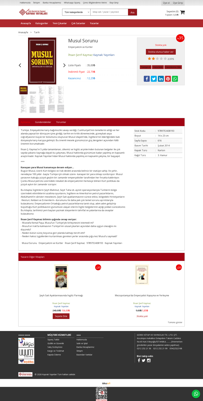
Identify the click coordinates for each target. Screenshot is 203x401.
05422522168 (176, 348)
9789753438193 (95, 243)
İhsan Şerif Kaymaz (75, 243)
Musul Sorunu (29, 243)
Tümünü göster (175, 322)
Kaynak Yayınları (113, 243)
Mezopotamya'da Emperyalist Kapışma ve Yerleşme (142, 295)
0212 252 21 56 (144, 348)
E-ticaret (97, 382)
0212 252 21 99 (160, 348)
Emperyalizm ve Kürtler (51, 243)
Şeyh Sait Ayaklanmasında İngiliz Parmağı (61, 295)
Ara (132, 12)
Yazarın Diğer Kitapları (32, 256)
